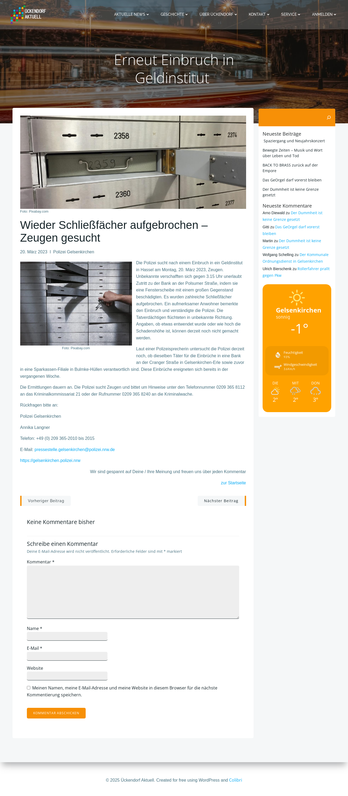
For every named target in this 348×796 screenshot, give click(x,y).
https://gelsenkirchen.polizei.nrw (50, 462)
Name (36, 630)
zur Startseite (233, 484)
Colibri (235, 780)
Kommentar (42, 563)
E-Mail (36, 650)
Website (36, 670)
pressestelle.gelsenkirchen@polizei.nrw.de (75, 450)
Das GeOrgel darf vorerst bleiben (291, 179)
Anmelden (325, 14)
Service (292, 14)
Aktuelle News (133, 14)
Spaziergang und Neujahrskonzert (293, 140)
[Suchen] (329, 117)
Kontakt (260, 14)
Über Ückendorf (219, 14)
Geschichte (175, 14)
